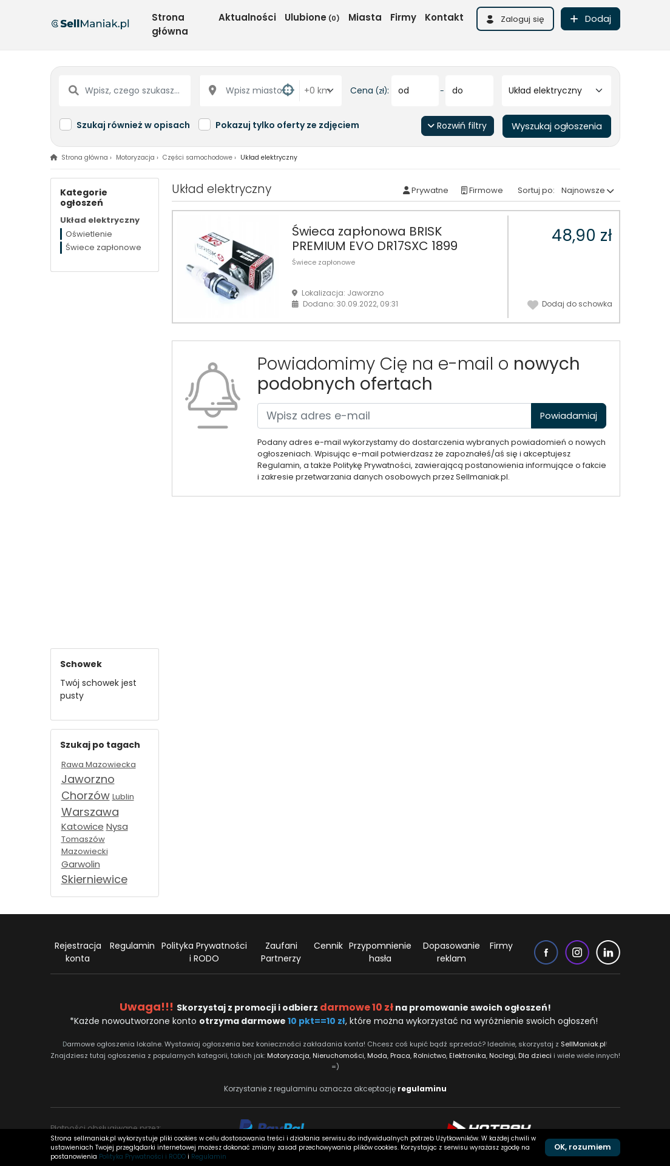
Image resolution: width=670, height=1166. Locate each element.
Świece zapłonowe (323, 262)
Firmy (403, 17)
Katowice (82, 826)
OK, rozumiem (582, 1147)
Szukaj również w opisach (133, 125)
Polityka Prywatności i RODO (204, 952)
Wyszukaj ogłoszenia (557, 126)
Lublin (123, 796)
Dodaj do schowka (569, 303)
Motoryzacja (135, 157)
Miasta (365, 17)
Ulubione (312, 17)
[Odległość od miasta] (320, 90)
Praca (400, 1055)
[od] (415, 90)
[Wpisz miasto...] (250, 90)
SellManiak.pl (583, 1044)
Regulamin (132, 946)
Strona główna (170, 24)
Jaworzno (88, 779)
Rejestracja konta (78, 952)
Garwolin (80, 864)
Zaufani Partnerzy (281, 952)
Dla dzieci (535, 1055)
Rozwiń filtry (457, 126)
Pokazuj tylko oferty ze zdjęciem (287, 125)
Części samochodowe (197, 157)
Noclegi (502, 1055)
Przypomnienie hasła (380, 952)
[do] (469, 90)
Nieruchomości (338, 1055)
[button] (515, 19)
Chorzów (85, 795)
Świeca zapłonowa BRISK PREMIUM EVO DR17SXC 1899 (375, 238)
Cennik (328, 946)
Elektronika (467, 1055)
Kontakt (444, 17)
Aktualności (247, 17)
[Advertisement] (104, 454)
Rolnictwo (429, 1055)
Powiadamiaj (568, 416)
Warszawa (90, 811)
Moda (377, 1055)
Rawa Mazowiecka (98, 764)
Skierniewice (94, 879)
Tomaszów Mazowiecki (84, 845)
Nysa (117, 826)
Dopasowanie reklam (451, 952)
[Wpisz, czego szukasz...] (125, 90)
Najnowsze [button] (583, 190)
